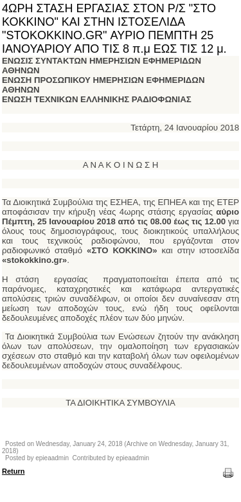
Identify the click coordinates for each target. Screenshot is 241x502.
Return (13, 471)
